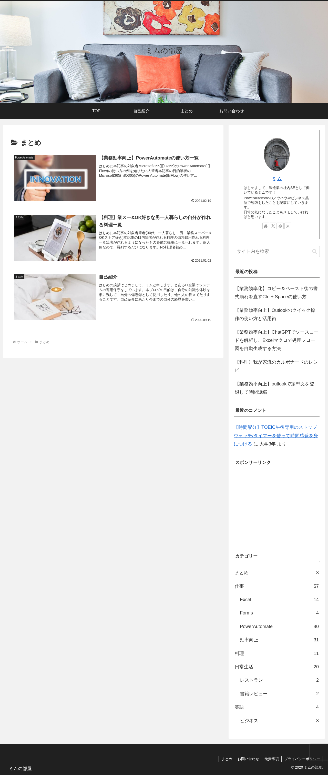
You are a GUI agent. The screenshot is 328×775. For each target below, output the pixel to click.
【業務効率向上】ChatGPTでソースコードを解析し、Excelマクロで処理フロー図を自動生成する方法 (277, 340)
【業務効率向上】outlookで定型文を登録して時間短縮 (274, 388)
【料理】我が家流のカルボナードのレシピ (276, 366)
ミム (277, 179)
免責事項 (271, 759)
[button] (314, 251)
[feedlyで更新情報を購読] (280, 226)
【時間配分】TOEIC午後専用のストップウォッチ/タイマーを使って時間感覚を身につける (276, 435)
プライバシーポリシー (302, 759)
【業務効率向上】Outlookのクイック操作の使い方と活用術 (275, 314)
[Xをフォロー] (273, 226)
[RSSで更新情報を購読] (287, 226)
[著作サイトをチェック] (265, 226)
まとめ (226, 759)
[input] (277, 251)
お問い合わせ (248, 759)
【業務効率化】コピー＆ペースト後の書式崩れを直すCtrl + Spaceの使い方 (276, 292)
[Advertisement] (277, 508)
